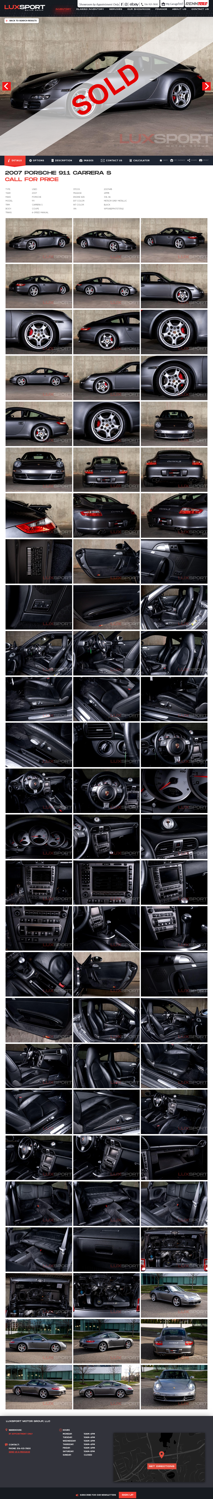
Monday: (67, 1434)
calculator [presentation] (141, 160)
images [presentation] (89, 160)
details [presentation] (17, 160)
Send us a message (19, 1452)
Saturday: (68, 1451)
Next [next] (206, 86)
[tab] (15, 160)
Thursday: (68, 1444)
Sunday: (67, 1455)
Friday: (66, 1448)
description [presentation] (63, 160)
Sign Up (127, 1495)
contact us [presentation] (114, 160)
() (172, 3)
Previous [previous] (6, 86)
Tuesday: (67, 1437)
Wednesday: (69, 1441)
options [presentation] (38, 160)
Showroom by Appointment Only (99, 4)
